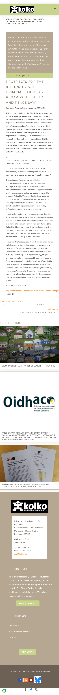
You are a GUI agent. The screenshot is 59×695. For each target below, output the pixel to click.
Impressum (14, 625)
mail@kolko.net (20, 554)
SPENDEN (28, 652)
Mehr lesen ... (28, 603)
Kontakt (12, 637)
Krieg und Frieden (14, 76)
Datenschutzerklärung (19, 630)
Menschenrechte (30, 76)
